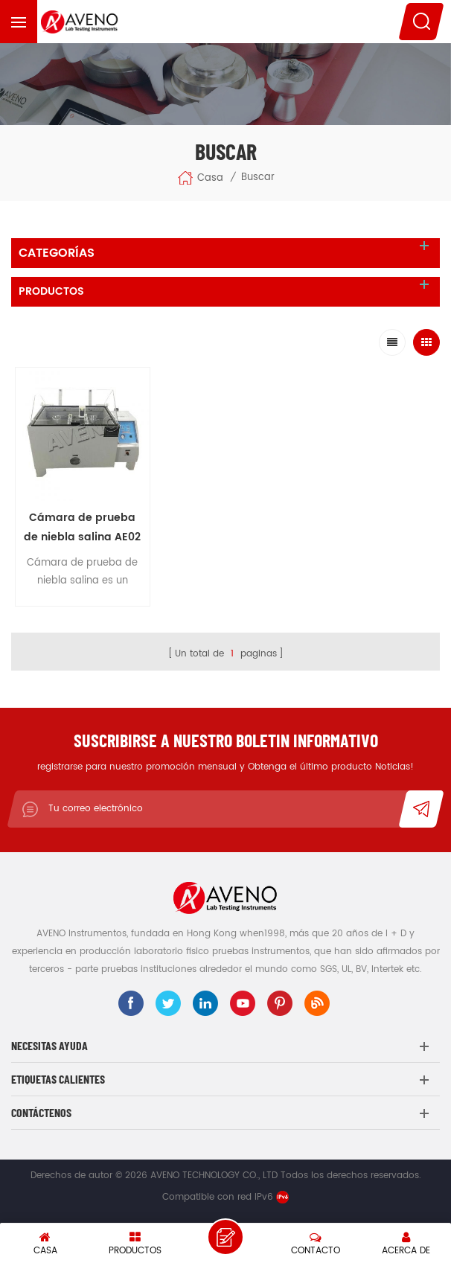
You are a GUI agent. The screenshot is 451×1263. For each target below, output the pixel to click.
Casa (200, 178)
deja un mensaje (225, 1237)
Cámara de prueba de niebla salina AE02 (82, 527)
